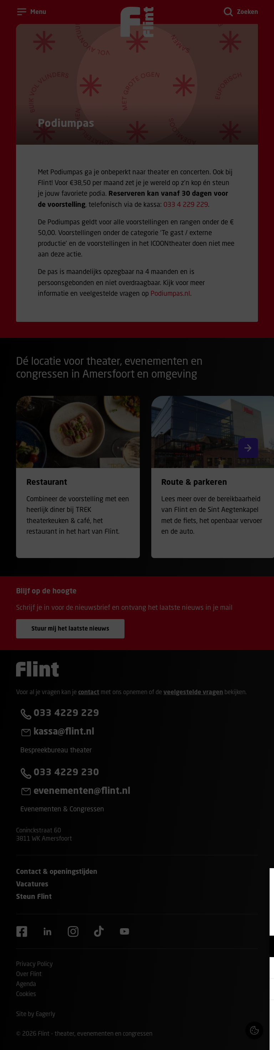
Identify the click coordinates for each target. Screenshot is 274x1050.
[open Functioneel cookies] (262, 947)
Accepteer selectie (213, 1036)
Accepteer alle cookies (213, 1016)
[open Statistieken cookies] (262, 990)
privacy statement (184, 923)
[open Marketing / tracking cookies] (262, 968)
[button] (206, 946)
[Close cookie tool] (263, 881)
